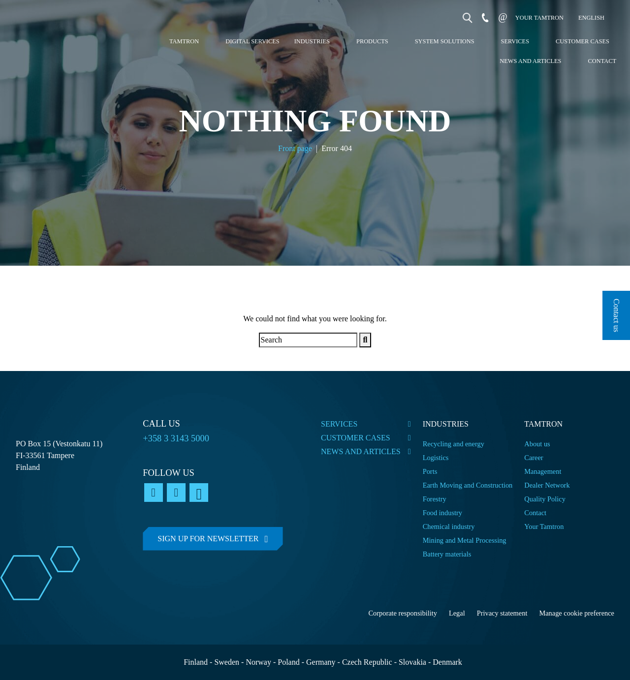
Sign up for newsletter (208, 538)
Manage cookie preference (576, 613)
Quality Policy (545, 499)
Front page (295, 149)
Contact (602, 61)
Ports (430, 471)
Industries (312, 41)
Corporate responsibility (402, 613)
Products (372, 41)
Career (533, 458)
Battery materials (447, 554)
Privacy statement (502, 613)
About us (537, 444)
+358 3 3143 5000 (176, 438)
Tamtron (184, 41)
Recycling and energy (453, 444)
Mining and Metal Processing (464, 540)
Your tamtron (539, 17)
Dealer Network (546, 485)
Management (542, 471)
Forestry (434, 499)
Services (515, 41)
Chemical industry (449, 526)
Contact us (616, 315)
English (591, 17)
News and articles (530, 61)
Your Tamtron (544, 526)
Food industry (442, 513)
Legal (457, 613)
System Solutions (444, 41)
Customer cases (582, 41)
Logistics (436, 458)
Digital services (252, 41)
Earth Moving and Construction (468, 485)
